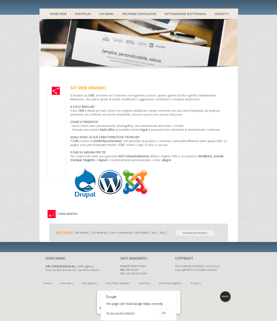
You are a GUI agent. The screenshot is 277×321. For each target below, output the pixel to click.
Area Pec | (145, 283)
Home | (48, 283)
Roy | (163, 232)
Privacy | (196, 283)
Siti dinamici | (101, 232)
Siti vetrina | (83, 232)
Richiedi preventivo (195, 233)
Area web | (67, 283)
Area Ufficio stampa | (118, 283)
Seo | (155, 232)
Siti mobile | (143, 232)
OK (164, 313)
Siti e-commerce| (122, 232)
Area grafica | (90, 283)
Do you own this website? (120, 313)
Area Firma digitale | (171, 283)
